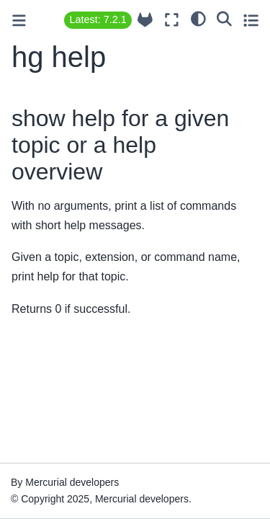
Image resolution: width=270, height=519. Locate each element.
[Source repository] (145, 20)
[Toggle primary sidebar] (19, 20)
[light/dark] (198, 18)
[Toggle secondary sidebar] (251, 20)
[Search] (224, 18)
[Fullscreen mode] (171, 20)
